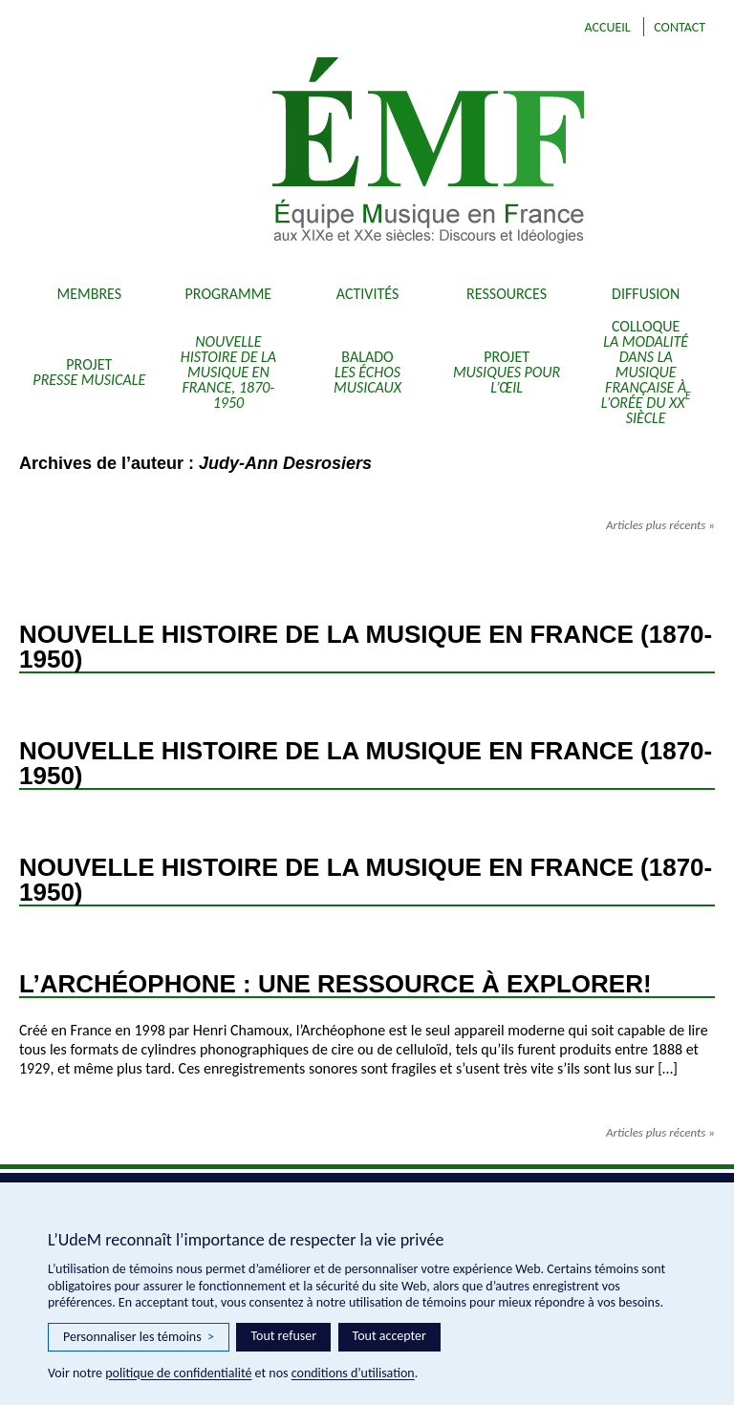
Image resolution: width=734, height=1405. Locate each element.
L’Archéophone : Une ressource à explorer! (335, 983)
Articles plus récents (660, 525)
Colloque (646, 372)
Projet (88, 372)
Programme (228, 294)
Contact (679, 27)
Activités (367, 294)
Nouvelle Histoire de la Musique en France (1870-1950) (365, 646)
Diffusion (646, 294)
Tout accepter (389, 1336)
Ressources (506, 294)
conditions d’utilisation (353, 1373)
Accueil (607, 27)
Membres (89, 294)
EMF (452, 152)
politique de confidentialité (178, 1373)
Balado (367, 372)
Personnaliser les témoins (138, 1337)
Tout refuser (283, 1336)
